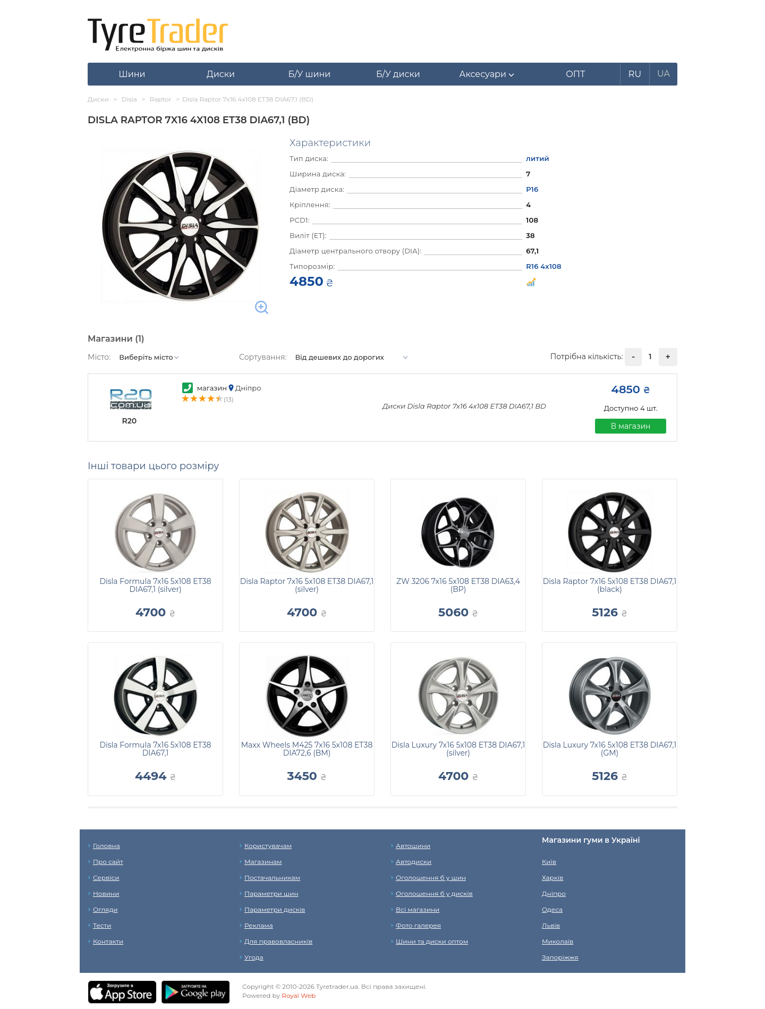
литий (537, 158)
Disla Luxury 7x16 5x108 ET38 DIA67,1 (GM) (609, 749)
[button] (487, 74)
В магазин (631, 426)
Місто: (99, 357)
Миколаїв (557, 941)
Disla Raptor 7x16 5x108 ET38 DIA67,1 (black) (610, 585)
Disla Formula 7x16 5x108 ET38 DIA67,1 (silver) (155, 585)
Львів (551, 925)
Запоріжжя (560, 957)
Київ (549, 862)
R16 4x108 (543, 266)
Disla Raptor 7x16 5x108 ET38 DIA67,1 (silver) (307, 585)
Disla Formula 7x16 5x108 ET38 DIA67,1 (155, 749)
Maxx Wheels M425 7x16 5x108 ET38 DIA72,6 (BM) (307, 749)
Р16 (532, 189)
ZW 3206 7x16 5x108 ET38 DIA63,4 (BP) (458, 585)
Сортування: (262, 357)
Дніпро (554, 893)
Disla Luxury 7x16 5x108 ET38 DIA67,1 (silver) (458, 749)
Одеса (552, 909)
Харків (552, 877)
